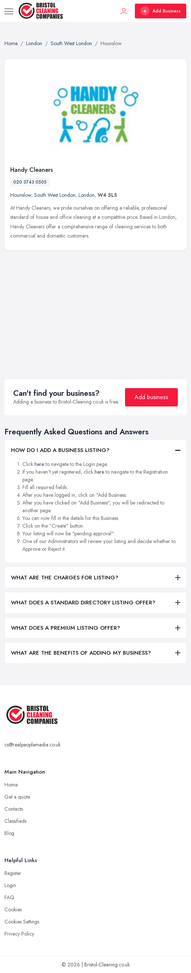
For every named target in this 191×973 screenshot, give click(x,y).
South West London (55, 195)
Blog (9, 833)
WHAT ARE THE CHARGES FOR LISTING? (64, 578)
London (86, 195)
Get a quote (17, 796)
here (39, 464)
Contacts (13, 809)
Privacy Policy (19, 933)
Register (12, 873)
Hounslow (20, 195)
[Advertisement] (97, 308)
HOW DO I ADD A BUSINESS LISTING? (60, 450)
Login (10, 885)
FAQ (9, 897)
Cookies (13, 909)
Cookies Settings (21, 921)
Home (11, 784)
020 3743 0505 (30, 182)
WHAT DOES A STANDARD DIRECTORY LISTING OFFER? (83, 602)
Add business (151, 397)
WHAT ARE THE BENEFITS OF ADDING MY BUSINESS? (81, 653)
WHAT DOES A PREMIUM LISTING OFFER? (65, 628)
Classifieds (15, 821)
